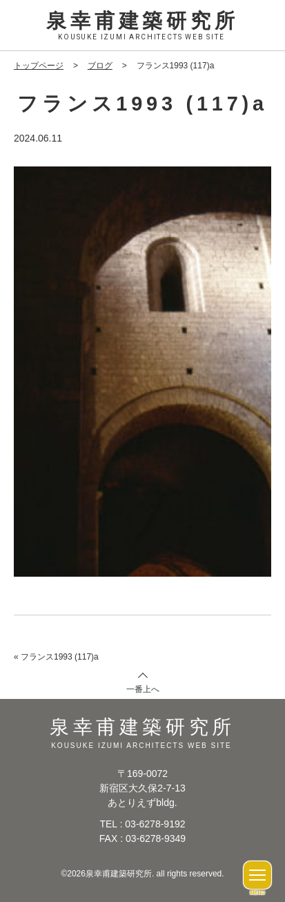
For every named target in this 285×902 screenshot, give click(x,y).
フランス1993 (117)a (60, 657)
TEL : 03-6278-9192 (142, 823)
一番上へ (142, 689)
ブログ (100, 65)
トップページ (38, 65)
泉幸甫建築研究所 (142, 27)
